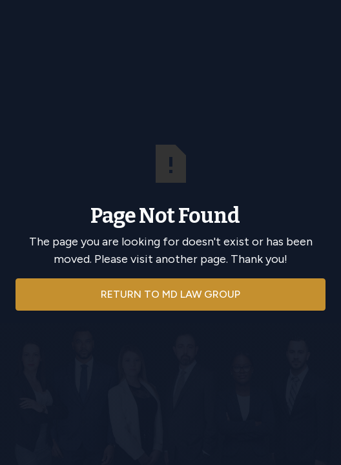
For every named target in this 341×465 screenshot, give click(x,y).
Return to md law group (170, 294)
